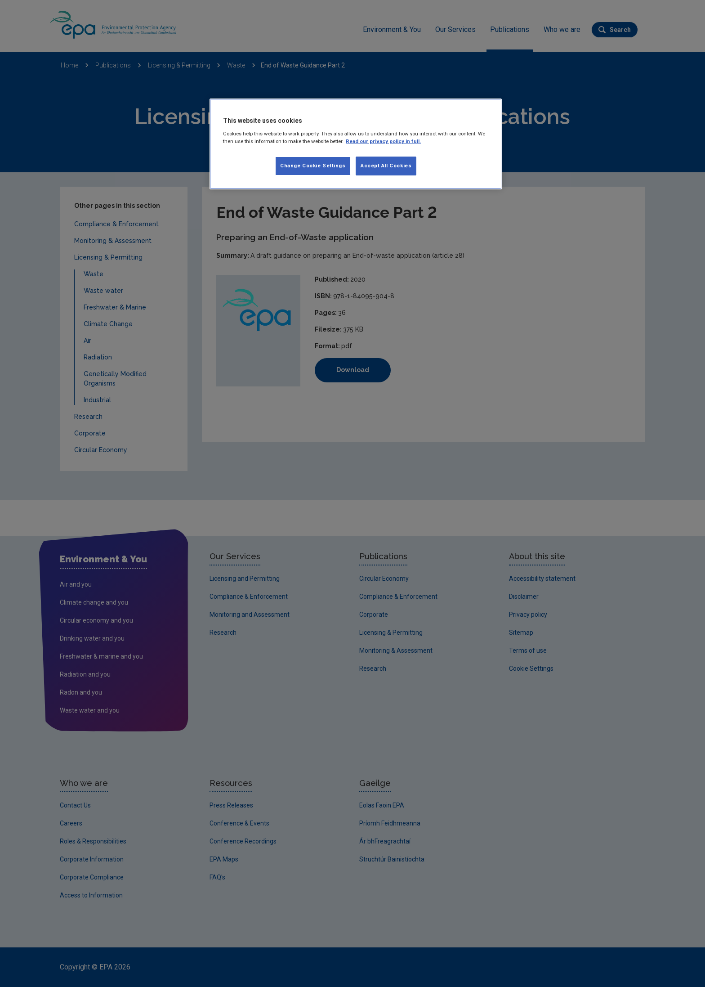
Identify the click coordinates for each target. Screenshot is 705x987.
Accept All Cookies (386, 165)
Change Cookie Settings (313, 165)
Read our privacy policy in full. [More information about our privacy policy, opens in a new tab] (383, 141)
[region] (356, 144)
